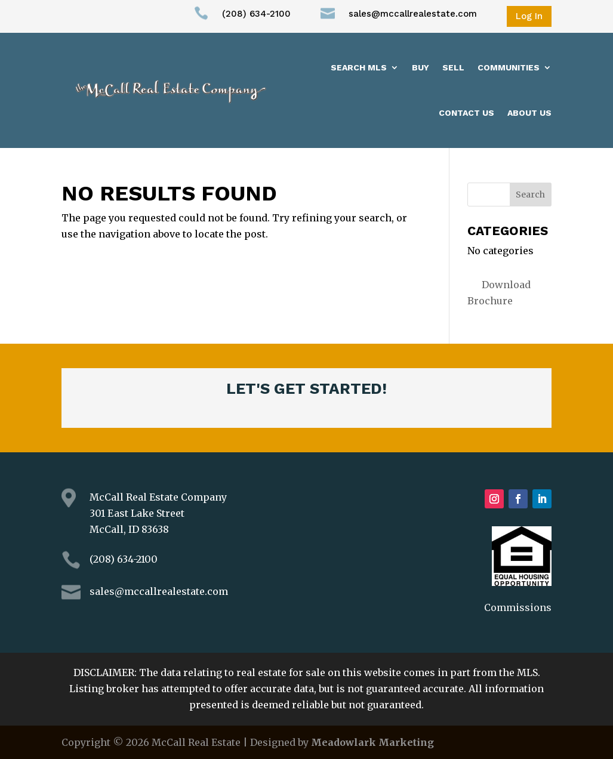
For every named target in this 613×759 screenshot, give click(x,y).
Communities (509, 67)
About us (529, 113)
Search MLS (359, 67)
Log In (529, 16)
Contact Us (466, 113)
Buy (420, 67)
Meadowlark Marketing (372, 742)
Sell (453, 67)
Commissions (518, 607)
